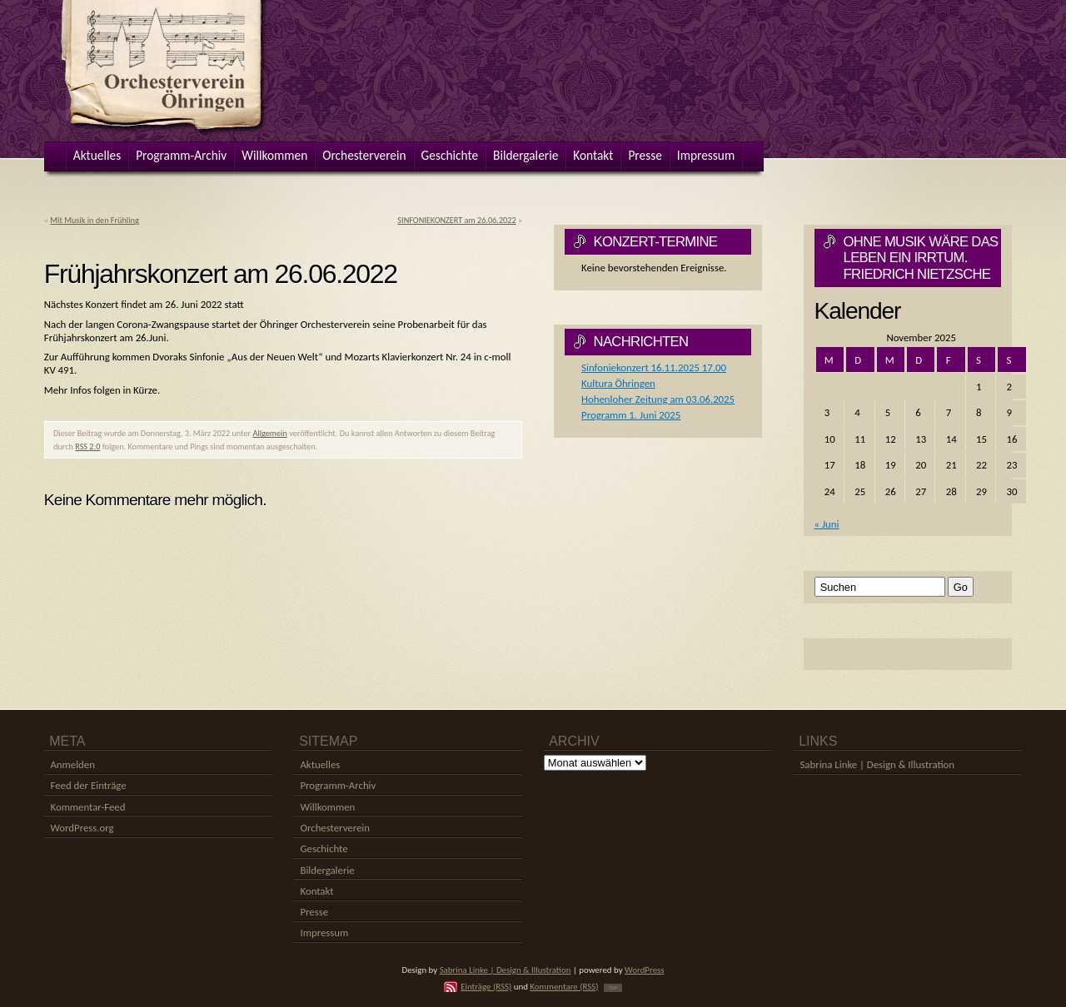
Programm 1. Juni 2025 (630, 415)
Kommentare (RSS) (564, 986)
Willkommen (327, 807)
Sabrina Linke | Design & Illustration (877, 764)
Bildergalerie (327, 870)
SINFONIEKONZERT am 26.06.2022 (456, 220)
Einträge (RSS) (486, 986)
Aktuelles (320, 764)
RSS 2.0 (87, 446)
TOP (613, 988)
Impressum (324, 932)
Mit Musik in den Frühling (94, 220)
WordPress (645, 970)
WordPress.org (81, 827)
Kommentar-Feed (87, 807)
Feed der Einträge (88, 785)
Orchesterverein (335, 827)
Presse (314, 911)
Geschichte (323, 848)
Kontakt (316, 891)
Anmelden (72, 764)
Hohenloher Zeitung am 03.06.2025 (658, 399)
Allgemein (269, 433)
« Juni (826, 524)
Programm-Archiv (338, 785)
